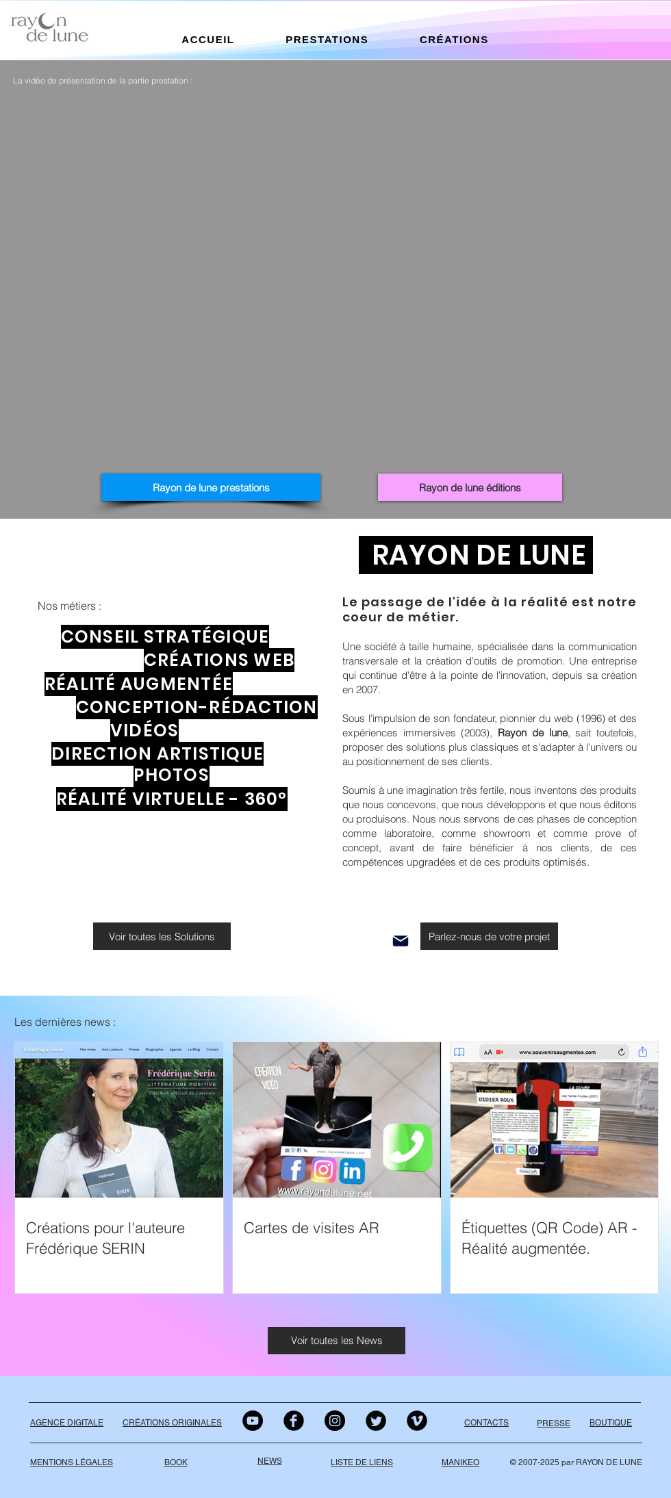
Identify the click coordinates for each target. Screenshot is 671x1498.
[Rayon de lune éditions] (470, 487)
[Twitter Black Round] (376, 1420)
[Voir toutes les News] (336, 1340)
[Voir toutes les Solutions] (162, 936)
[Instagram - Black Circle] (335, 1420)
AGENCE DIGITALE (66, 1423)
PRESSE (553, 1423)
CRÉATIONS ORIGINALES (172, 1423)
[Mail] (400, 941)
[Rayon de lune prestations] (210, 487)
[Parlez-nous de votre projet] (489, 936)
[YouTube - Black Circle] (252, 1420)
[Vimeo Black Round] (417, 1420)
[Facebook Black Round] (293, 1420)
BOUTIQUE (611, 1423)
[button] (208, 39)
